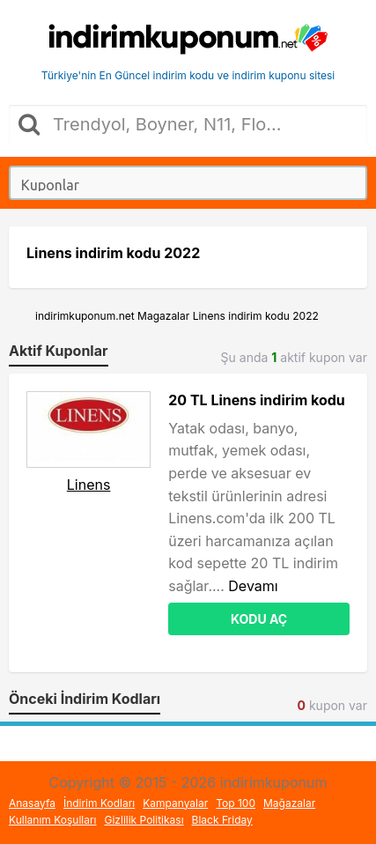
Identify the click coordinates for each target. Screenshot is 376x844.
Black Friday (222, 819)
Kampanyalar (175, 803)
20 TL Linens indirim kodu (256, 400)
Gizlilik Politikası (144, 819)
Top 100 (235, 803)
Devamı (252, 586)
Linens (89, 484)
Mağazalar (289, 803)
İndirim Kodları (99, 803)
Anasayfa (32, 803)
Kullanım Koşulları (53, 819)
